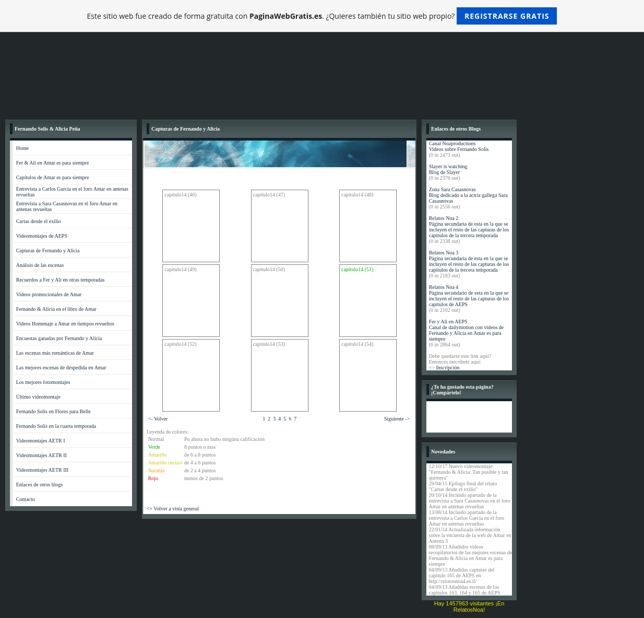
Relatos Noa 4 (444, 287)
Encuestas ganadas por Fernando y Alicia (59, 338)
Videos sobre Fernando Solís (459, 149)
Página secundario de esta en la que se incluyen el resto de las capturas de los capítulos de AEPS (469, 298)
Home (22, 148)
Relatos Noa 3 (444, 252)
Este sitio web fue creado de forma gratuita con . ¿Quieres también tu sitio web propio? (322, 16)
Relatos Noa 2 (444, 218)
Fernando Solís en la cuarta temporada (56, 426)
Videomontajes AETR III (42, 470)
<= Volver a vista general (173, 508)
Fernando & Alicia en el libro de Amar (56, 309)
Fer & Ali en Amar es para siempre (52, 163)
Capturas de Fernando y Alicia (48, 250)
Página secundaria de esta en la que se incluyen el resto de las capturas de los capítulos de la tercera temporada (469, 229)
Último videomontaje (38, 397)
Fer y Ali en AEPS (448, 321)
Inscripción (447, 367)
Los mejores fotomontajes (43, 382)
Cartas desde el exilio (38, 221)
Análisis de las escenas (40, 265)
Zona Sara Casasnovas (452, 189)
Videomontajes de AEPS (41, 236)
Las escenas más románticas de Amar (55, 353)
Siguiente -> (397, 419)
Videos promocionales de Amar (49, 294)
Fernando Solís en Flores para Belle (53, 411)
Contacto (25, 499)
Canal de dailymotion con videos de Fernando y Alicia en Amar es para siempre (466, 333)
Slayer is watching (448, 166)
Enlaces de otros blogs (39, 484)
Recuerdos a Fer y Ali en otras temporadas (60, 280)
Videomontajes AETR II (41, 455)
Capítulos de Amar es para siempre (52, 177)
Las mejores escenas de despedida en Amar (61, 367)
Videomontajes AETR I (40, 441)
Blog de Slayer (444, 172)
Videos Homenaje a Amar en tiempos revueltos (65, 324)
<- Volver (158, 419)
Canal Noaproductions (452, 143)
